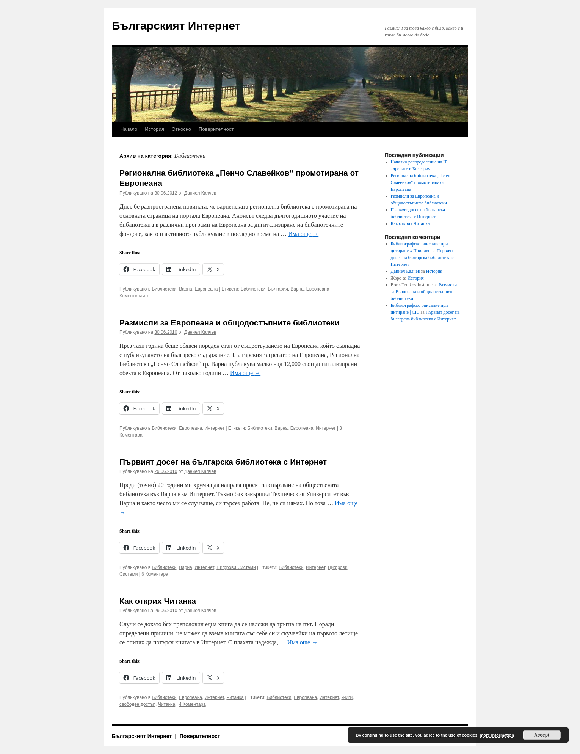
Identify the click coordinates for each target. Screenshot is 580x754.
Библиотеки (164, 289)
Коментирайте (134, 295)
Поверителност (216, 129)
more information (497, 735)
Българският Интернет (176, 25)
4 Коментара (192, 704)
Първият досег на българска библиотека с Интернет (223, 461)
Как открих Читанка (157, 601)
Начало (128, 129)
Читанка (235, 697)
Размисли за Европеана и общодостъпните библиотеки (229, 322)
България (278, 289)
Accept (541, 735)
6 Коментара (154, 574)
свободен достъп (137, 704)
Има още (303, 234)
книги (347, 697)
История (154, 129)
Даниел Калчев (200, 193)
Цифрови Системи (236, 567)
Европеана (206, 289)
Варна (185, 289)
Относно (181, 129)
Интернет (214, 428)
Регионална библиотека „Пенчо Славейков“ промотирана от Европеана (421, 182)
